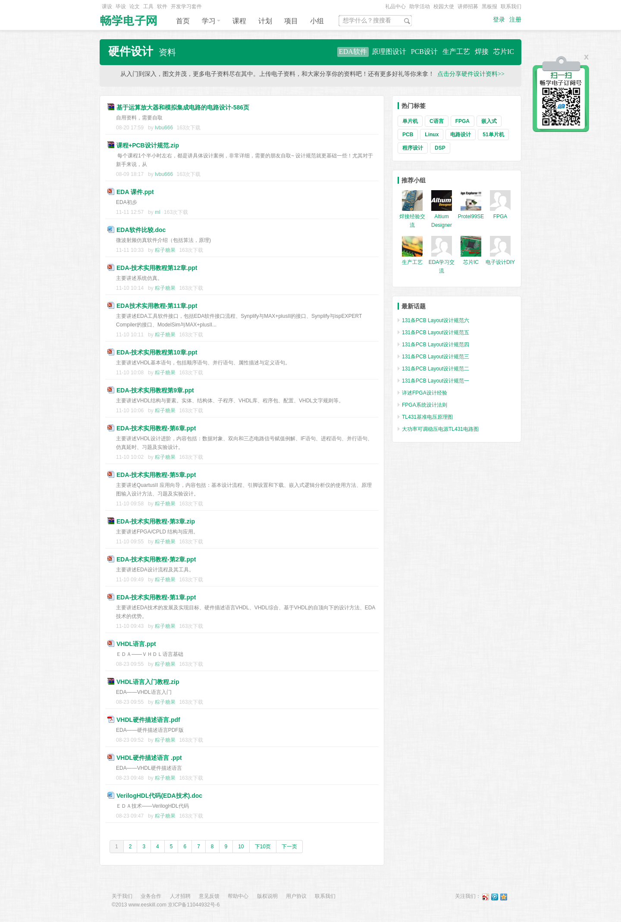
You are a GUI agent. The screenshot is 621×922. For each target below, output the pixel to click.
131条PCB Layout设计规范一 (435, 381)
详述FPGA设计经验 (424, 393)
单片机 (410, 121)
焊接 (482, 51)
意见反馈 (209, 896)
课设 (107, 6)
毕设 (121, 6)
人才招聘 (180, 896)
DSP (440, 148)
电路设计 (460, 135)
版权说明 (267, 896)
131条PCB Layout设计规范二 (435, 369)
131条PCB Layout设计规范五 (435, 332)
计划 (265, 21)
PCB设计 (424, 51)
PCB (407, 135)
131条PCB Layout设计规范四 (435, 345)
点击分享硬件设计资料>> (471, 74)
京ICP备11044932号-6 (194, 905)
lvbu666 (164, 128)
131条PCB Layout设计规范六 (435, 320)
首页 (183, 21)
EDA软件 (353, 51)
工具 (148, 6)
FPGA (462, 121)
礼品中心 (395, 6)
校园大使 (443, 6)
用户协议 (296, 896)
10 (241, 847)
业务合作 (151, 896)
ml (157, 212)
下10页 (263, 847)
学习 (211, 21)
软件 (162, 6)
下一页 (289, 847)
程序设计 (412, 148)
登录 (499, 19)
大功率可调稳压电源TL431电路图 (440, 429)
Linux (432, 135)
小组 (317, 21)
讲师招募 (468, 6)
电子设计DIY (500, 262)
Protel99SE (471, 216)
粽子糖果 (165, 250)
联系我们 (511, 6)
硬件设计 (130, 51)
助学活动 (419, 6)
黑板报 (489, 6)
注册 (515, 19)
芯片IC (503, 51)
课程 (239, 21)
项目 (291, 21)
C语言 (437, 121)
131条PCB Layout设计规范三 (435, 357)
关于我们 (122, 896)
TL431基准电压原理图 (427, 417)
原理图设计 (389, 51)
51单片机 (493, 135)
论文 (134, 6)
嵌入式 (489, 121)
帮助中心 (238, 896)
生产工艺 (456, 51)
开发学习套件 (186, 6)
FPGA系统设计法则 (424, 405)
